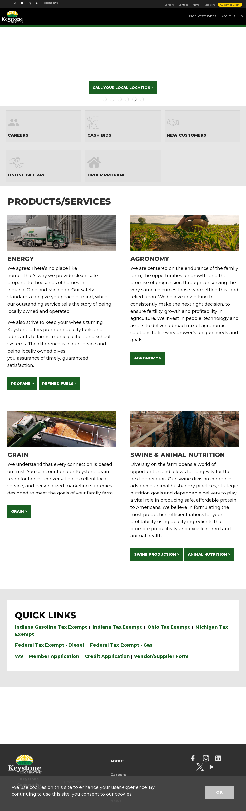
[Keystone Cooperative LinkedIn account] (22, 6)
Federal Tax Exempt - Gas (121, 645)
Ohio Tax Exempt (168, 627)
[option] (123, 65)
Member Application (54, 656)
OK (219, 792)
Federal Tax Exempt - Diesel (49, 645)
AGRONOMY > (147, 358)
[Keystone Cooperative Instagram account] (15, 6)
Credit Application (107, 656)
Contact (183, 4)
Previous (18, 66)
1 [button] (104, 99)
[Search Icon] (242, 17)
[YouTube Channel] (37, 6)
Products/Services (202, 16)
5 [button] (134, 99)
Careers (169, 4)
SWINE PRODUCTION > (156, 554)
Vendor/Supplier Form (161, 656)
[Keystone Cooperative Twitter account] (30, 6)
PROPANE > (22, 383)
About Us (228, 16)
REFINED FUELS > (59, 383)
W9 (19, 656)
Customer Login (230, 4)
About (117, 761)
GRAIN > (19, 511)
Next (228, 66)
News (196, 4)
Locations (209, 4)
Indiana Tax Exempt (117, 627)
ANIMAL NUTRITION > (209, 554)
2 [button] (111, 99)
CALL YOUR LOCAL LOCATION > (123, 87)
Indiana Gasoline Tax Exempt (51, 627)
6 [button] (141, 99)
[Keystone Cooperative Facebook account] (7, 6)
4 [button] (126, 99)
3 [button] (119, 99)
